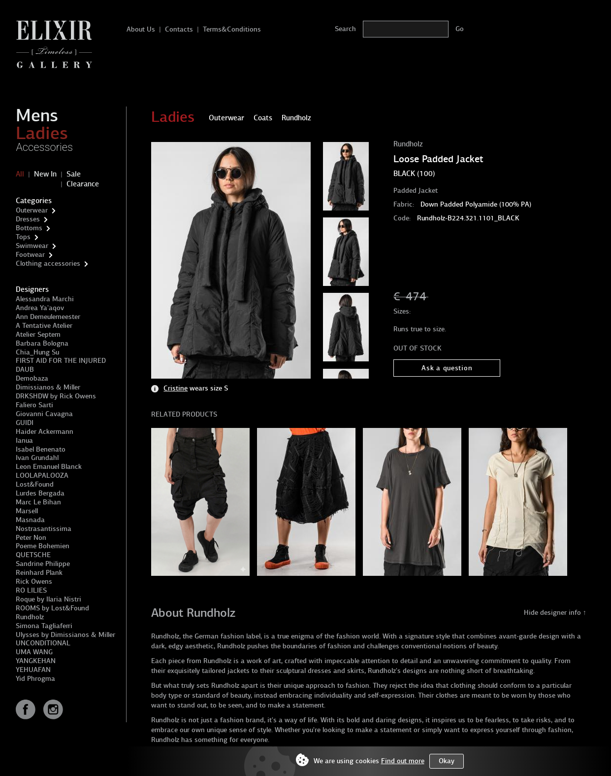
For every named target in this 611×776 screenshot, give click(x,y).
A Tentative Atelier (44, 325)
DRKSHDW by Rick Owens (56, 396)
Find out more (402, 761)
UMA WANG (34, 652)
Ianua (24, 440)
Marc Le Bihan (38, 502)
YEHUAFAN (33, 670)
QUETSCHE (33, 555)
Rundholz (30, 617)
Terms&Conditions (232, 29)
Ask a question (446, 368)
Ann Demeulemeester (48, 317)
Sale (73, 174)
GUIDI (24, 423)
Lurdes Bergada (40, 493)
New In (45, 174)
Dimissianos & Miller (48, 387)
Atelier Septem (38, 334)
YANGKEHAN (36, 661)
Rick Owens (34, 581)
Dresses (28, 219)
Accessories (44, 147)
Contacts (179, 29)
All (20, 174)
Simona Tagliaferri (44, 626)
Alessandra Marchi (45, 299)
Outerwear (32, 210)
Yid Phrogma (35, 678)
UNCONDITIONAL (43, 643)
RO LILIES (31, 590)
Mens (37, 115)
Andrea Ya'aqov (40, 308)
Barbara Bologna (42, 343)
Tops (23, 237)
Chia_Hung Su (37, 352)
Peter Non (31, 537)
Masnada (30, 520)
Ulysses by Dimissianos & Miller (65, 635)
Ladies (42, 133)
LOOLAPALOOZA (42, 475)
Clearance (82, 183)
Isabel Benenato (40, 449)
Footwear (30, 254)
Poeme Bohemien (42, 546)
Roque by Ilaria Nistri (48, 599)
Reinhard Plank (39, 572)
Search (345, 29)
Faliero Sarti (34, 405)
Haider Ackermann (44, 431)
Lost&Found (35, 484)
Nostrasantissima (43, 529)
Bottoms (29, 228)
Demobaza (32, 378)
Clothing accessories (48, 263)
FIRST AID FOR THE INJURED (61, 360)
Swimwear (32, 246)
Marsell (27, 511)
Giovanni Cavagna (44, 414)
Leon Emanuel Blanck (49, 466)
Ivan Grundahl (37, 458)
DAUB (25, 369)
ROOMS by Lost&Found (52, 608)
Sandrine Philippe (43, 564)
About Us (141, 29)
